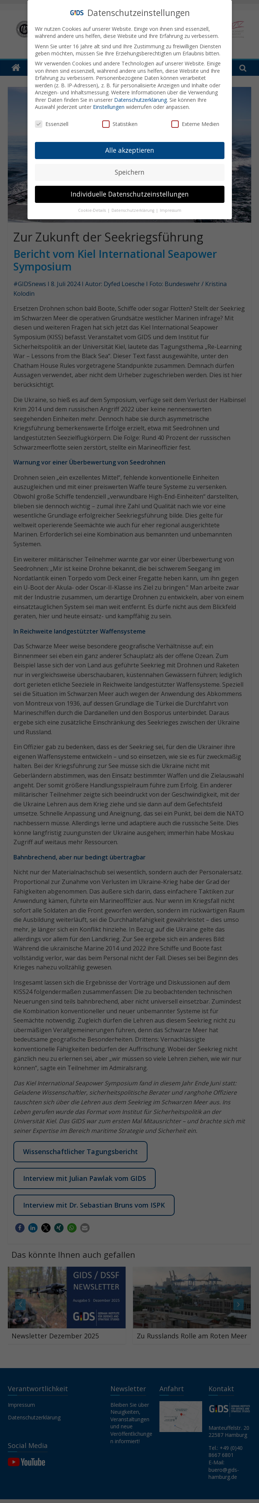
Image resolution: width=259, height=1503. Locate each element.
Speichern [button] (130, 169)
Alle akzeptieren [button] (129, 147)
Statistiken (119, 121)
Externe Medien (195, 121)
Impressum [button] (170, 208)
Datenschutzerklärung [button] (133, 208)
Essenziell (51, 121)
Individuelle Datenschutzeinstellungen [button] (130, 191)
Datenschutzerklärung (140, 97)
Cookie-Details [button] (92, 208)
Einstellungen (108, 104)
